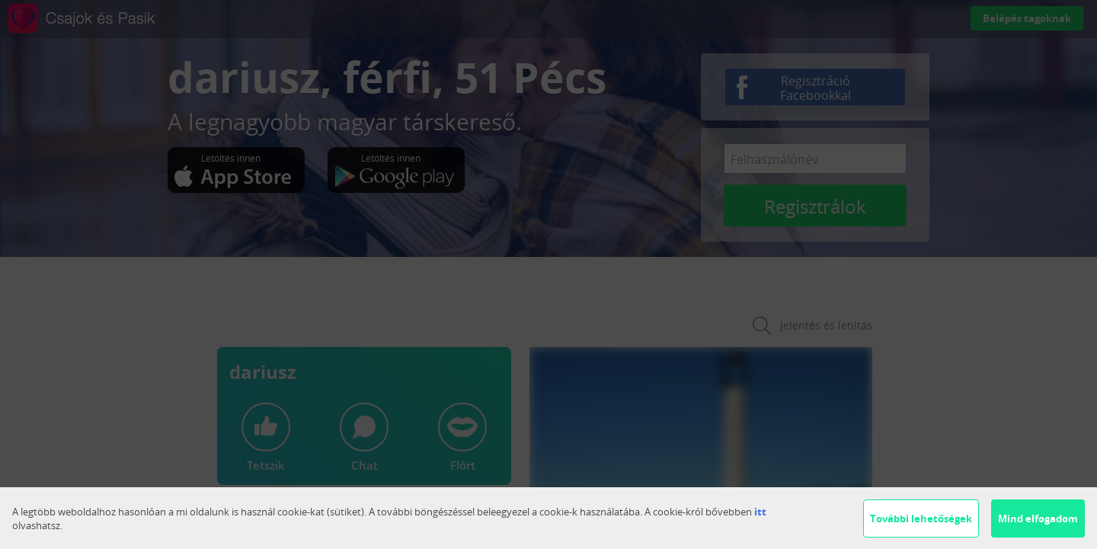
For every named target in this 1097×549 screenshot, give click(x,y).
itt (760, 511)
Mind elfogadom (1038, 518)
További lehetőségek (921, 518)
